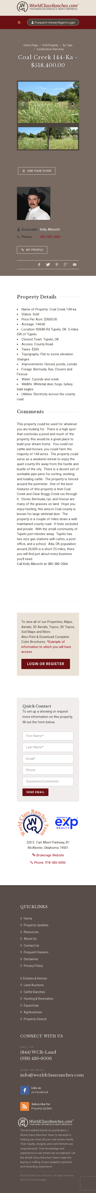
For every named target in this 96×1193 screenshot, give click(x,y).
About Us (28, 938)
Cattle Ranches (32, 992)
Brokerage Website (48, 855)
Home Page (31, 45)
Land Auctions (32, 985)
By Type (67, 45)
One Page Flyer (36, 170)
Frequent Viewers (34, 952)
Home (26, 918)
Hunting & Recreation (36, 998)
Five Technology (37, 1179)
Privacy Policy (31, 966)
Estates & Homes (33, 978)
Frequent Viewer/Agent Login (53, 22)
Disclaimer (29, 959)
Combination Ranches (50, 49)
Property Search (33, 1019)
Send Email (35, 792)
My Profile (32, 249)
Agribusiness (31, 1012)
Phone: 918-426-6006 (48, 863)
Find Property (50, 45)
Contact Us (29, 945)
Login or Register (45, 664)
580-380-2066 (50, 237)
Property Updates (34, 925)
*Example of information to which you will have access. (46, 647)
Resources (29, 932)
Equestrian (29, 1005)
